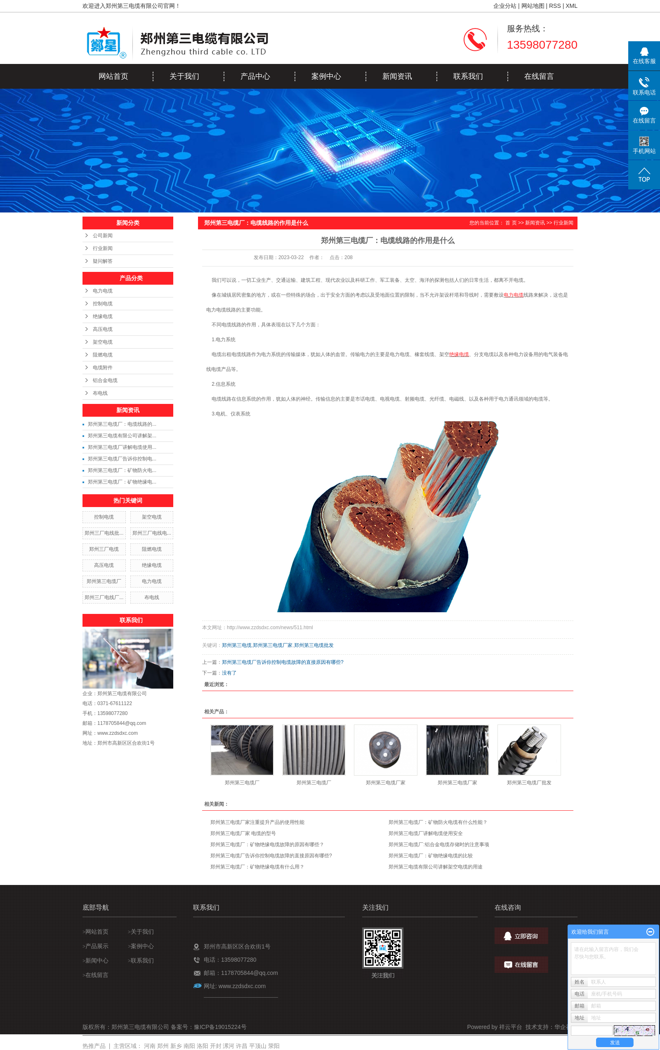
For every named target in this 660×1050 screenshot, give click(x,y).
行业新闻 (103, 248)
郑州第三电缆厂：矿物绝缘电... (122, 482)
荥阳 (274, 1046)
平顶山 (257, 1046)
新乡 (176, 1046)
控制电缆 (103, 304)
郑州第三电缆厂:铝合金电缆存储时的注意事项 (439, 844)
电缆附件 (103, 367)
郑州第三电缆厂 (104, 581)
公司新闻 (103, 235)
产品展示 (97, 946)
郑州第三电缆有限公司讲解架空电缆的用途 (436, 867)
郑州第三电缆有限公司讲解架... (122, 436)
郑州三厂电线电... (151, 533)
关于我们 (184, 76)
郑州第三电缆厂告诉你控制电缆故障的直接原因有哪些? (283, 662)
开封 (216, 1046)
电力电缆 (103, 291)
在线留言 (539, 76)
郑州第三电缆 (237, 645)
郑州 (163, 1046)
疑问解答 (103, 261)
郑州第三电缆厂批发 (529, 783)
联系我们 (468, 76)
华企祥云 (566, 1027)
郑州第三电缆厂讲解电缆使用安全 (426, 833)
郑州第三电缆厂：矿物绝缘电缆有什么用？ (257, 867)
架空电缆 (103, 342)
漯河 (228, 1046)
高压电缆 (103, 329)
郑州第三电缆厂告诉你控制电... (122, 459)
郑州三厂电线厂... (104, 597)
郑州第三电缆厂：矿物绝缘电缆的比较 (431, 856)
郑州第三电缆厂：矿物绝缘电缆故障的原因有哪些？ (267, 844)
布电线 (100, 393)
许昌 (242, 1046)
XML (572, 5)
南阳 (189, 1046)
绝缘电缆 (103, 316)
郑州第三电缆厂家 (272, 645)
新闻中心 (96, 960)
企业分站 (504, 5)
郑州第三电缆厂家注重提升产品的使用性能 (257, 822)
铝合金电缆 (105, 380)
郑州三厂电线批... (104, 533)
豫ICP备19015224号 (220, 1027)
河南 (150, 1046)
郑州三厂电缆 (104, 549)
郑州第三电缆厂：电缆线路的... (122, 424)
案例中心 (326, 76)
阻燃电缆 (103, 355)
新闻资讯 (397, 76)
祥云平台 (510, 1027)
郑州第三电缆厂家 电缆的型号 (243, 833)
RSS (555, 5)
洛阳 (202, 1046)
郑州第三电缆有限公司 (122, 693)
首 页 (510, 223)
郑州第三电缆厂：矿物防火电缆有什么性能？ (438, 822)
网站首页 (113, 76)
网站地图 (532, 5)
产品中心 (255, 76)
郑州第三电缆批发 (314, 645)
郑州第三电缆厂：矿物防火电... (122, 470)
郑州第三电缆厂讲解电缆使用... (122, 447)
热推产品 (94, 1046)
